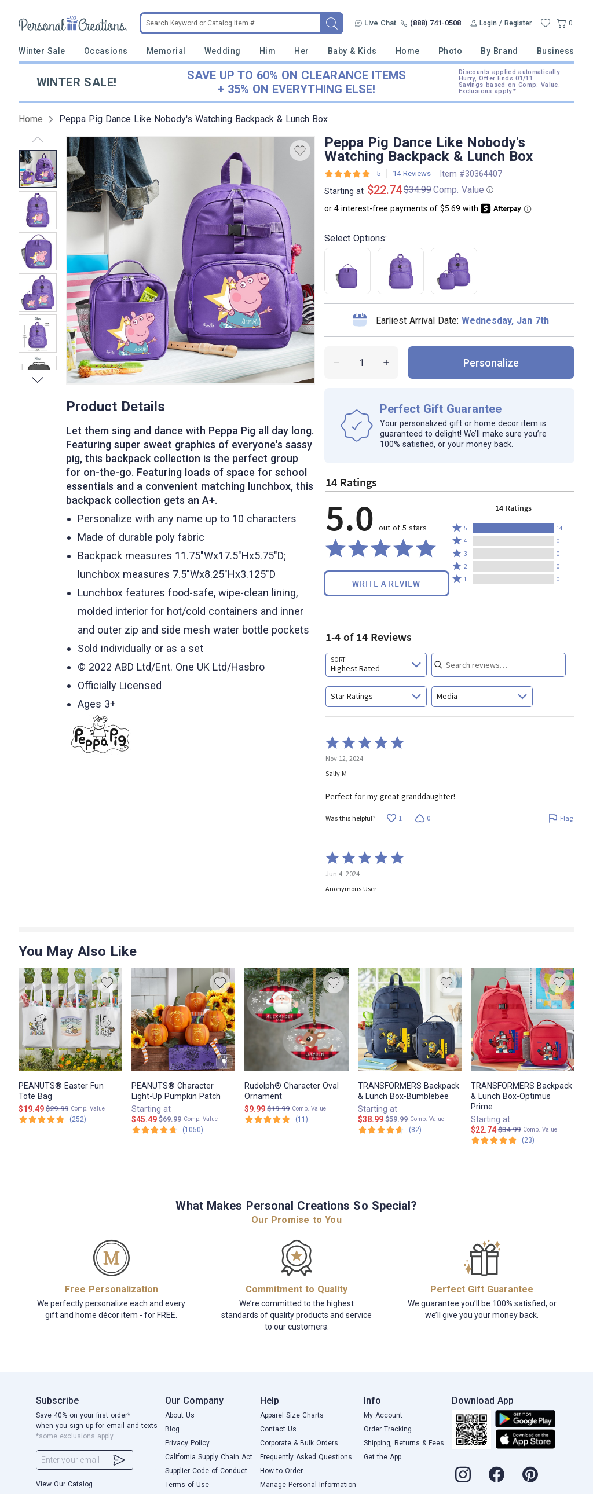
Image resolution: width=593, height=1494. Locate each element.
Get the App (382, 1457)
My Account (383, 1415)
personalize (491, 363)
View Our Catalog (64, 1484)
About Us (180, 1415)
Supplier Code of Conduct (206, 1471)
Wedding (222, 51)
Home (408, 51)
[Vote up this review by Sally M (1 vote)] (394, 818)
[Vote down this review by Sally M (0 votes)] (422, 818)
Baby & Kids (352, 51)
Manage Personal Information (308, 1485)
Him (267, 51)
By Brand (499, 51)
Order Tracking (388, 1429)
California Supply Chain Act (208, 1457)
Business (555, 51)
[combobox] (376, 665)
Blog (172, 1429)
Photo (450, 51)
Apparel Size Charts (292, 1415)
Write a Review (386, 583)
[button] (513, 528)
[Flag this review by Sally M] (560, 818)
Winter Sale (42, 51)
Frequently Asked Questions (306, 1457)
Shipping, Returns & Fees (404, 1443)
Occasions (106, 51)
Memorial (166, 51)
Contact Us (278, 1429)
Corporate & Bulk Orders (299, 1443)
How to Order (281, 1471)
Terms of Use (187, 1485)
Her (301, 51)
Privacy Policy (187, 1443)
